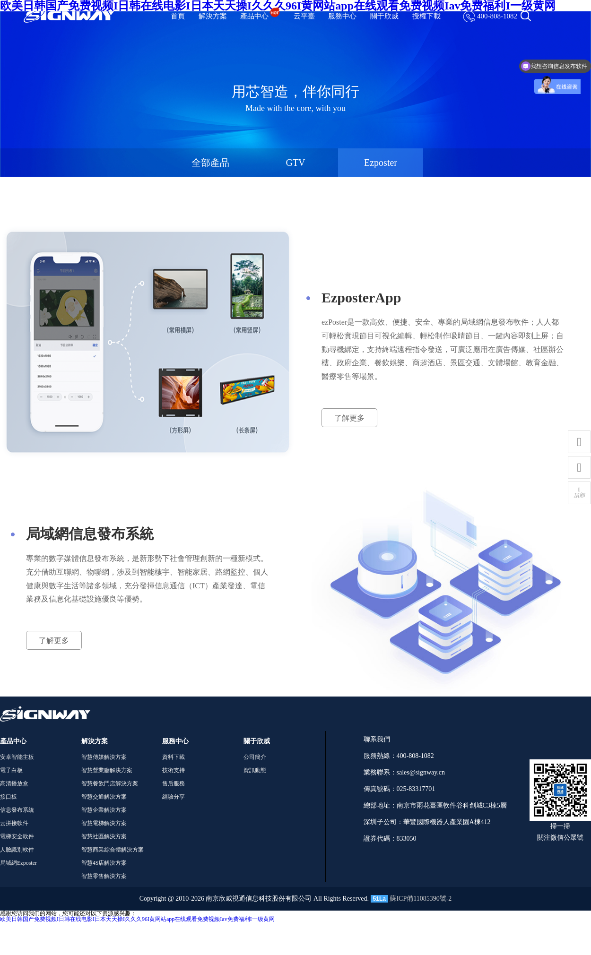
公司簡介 (254, 757)
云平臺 (304, 16)
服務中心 (342, 16)
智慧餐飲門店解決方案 (109, 783)
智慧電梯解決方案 (104, 823)
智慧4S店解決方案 (104, 863)
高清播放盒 (14, 783)
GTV (295, 162)
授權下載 (426, 16)
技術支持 (173, 770)
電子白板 (11, 770)
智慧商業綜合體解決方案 (112, 849)
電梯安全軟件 (17, 836)
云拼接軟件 (14, 823)
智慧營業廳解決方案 (106, 770)
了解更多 (349, 418)
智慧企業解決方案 (104, 810)
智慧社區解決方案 (104, 836)
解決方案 (213, 16)
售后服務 (173, 783)
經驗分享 (173, 796)
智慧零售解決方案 (104, 876)
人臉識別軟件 (17, 849)
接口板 (8, 796)
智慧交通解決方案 (104, 796)
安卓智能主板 (17, 757)
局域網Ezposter (18, 863)
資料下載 (173, 757)
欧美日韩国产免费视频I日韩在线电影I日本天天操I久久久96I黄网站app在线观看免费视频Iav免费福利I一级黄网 (137, 919)
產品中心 (260, 16)
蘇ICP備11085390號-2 (421, 898)
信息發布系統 (17, 810)
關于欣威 (384, 16)
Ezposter (380, 162)
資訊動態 (254, 770)
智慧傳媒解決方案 (104, 757)
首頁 (178, 16)
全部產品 (210, 162)
